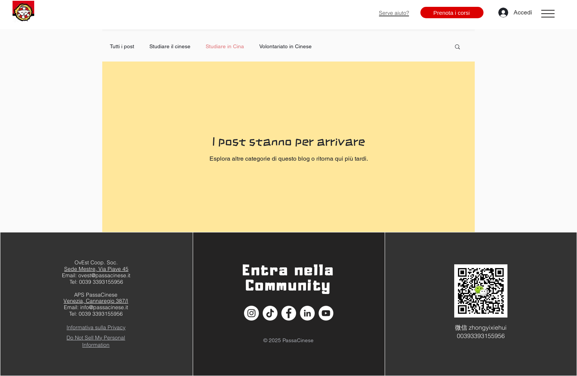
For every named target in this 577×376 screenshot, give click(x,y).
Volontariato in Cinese (285, 46)
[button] (548, 13)
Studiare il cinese (169, 46)
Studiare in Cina (225, 46)
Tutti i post (122, 46)
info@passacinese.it (104, 307)
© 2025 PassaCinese (288, 340)
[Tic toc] (270, 313)
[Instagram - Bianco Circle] (251, 313)
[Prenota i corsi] (451, 12)
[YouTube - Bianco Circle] (326, 313)
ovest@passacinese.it (104, 275)
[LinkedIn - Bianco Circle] (307, 313)
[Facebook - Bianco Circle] (288, 313)
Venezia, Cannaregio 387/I (95, 300)
